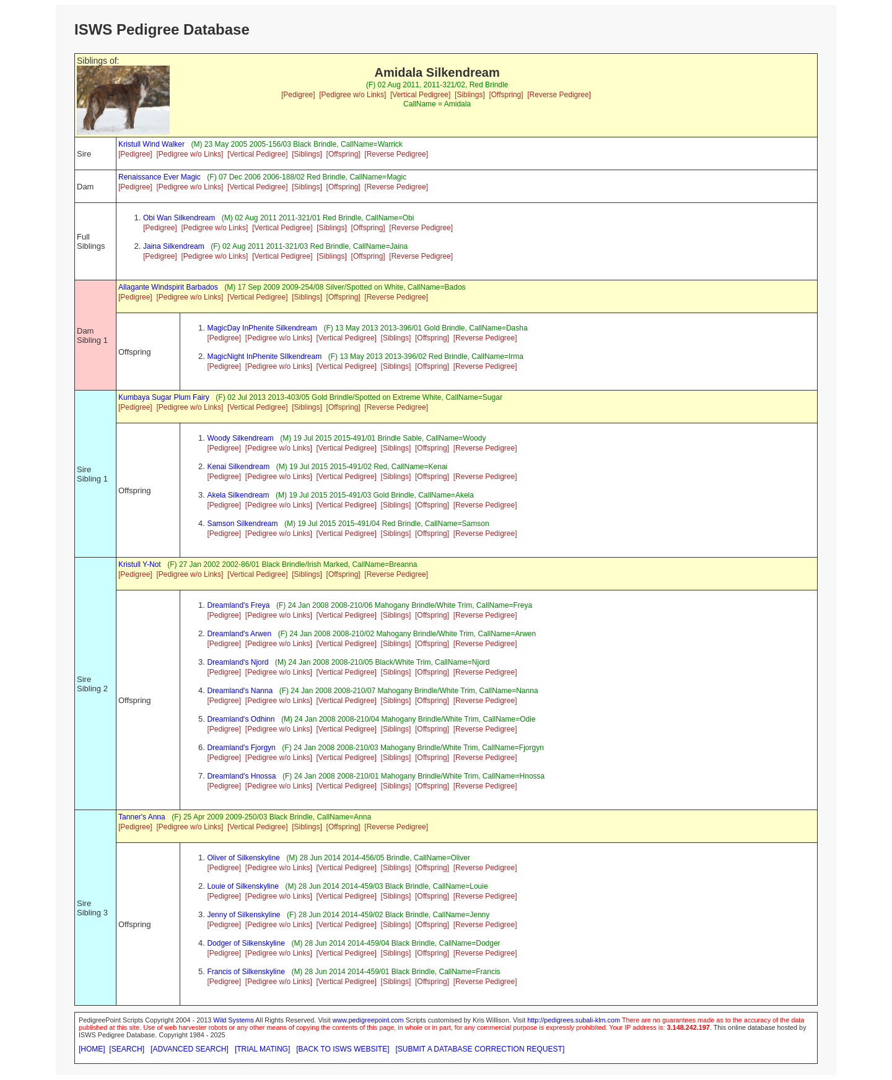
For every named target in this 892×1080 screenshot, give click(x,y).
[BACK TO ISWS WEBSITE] (342, 1049)
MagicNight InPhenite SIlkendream (264, 356)
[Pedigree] (298, 94)
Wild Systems (233, 1020)
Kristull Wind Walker (151, 144)
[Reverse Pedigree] (559, 94)
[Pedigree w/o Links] (352, 94)
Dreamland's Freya (238, 605)
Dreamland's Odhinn (240, 719)
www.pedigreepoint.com (368, 1020)
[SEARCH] (126, 1049)
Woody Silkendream (240, 438)
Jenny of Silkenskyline (243, 914)
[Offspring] (506, 94)
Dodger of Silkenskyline (245, 943)
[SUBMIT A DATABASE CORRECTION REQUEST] (480, 1049)
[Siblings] (470, 94)
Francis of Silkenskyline (245, 971)
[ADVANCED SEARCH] (190, 1049)
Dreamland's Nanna (240, 690)
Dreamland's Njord (237, 662)
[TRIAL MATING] (262, 1049)
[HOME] (92, 1049)
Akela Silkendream (238, 495)
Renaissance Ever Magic (159, 177)
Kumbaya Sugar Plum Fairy (163, 397)
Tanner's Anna (141, 817)
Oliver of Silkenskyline (243, 857)
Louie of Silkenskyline (242, 886)
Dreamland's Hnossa (241, 776)
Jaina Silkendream (173, 246)
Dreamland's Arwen (239, 633)
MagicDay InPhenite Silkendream (262, 328)
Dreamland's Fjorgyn (241, 747)
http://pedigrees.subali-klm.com (573, 1020)
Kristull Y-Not (139, 564)
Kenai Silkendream (238, 466)
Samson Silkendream (242, 523)
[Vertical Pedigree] (420, 94)
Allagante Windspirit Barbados (168, 287)
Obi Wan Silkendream (179, 218)
